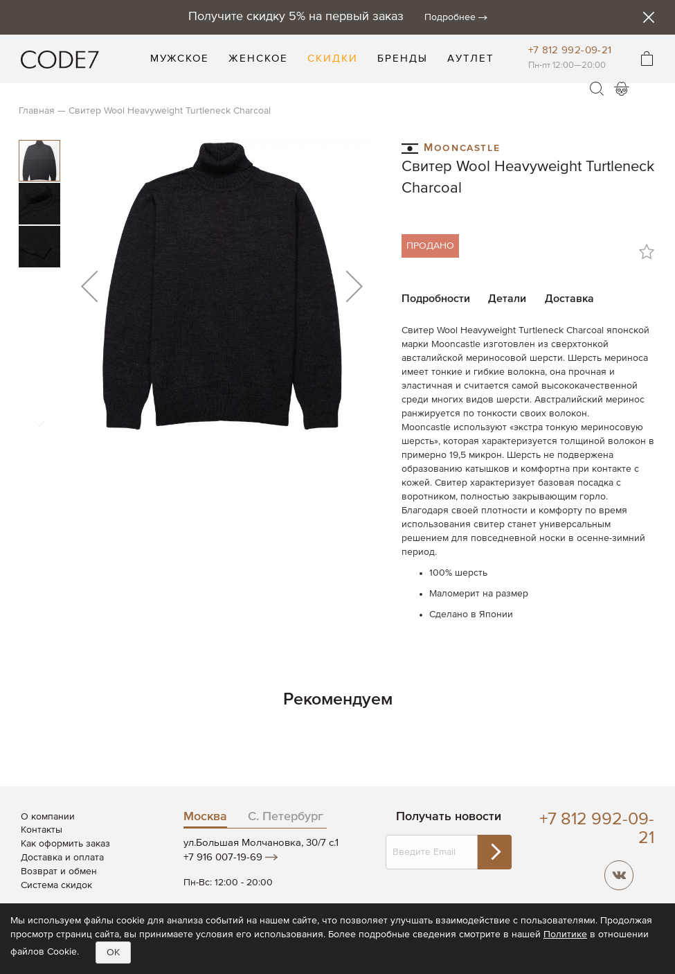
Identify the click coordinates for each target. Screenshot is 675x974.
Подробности (436, 299)
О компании (48, 817)
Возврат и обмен (59, 871)
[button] (89, 286)
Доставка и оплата (62, 857)
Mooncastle (451, 147)
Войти (621, 88)
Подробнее (450, 17)
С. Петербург (285, 817)
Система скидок (56, 885)
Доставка (569, 299)
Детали (507, 299)
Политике (565, 934)
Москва (205, 817)
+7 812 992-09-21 (570, 50)
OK (113, 952)
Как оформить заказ (65, 844)
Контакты (41, 830)
